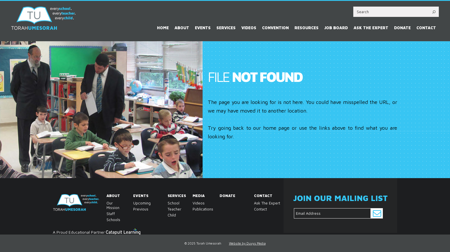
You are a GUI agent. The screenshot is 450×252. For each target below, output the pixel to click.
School (169, 203)
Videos (248, 27)
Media (194, 195)
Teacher (169, 209)
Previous (140, 209)
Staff (108, 213)
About (181, 27)
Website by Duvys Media (247, 243)
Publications (194, 209)
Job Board (336, 27)
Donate (402, 27)
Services (226, 27)
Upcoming (142, 203)
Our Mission (108, 205)
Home (163, 27)
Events (203, 27)
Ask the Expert (371, 27)
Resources (306, 27)
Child (169, 215)
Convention (275, 27)
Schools (108, 219)
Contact (426, 27)
